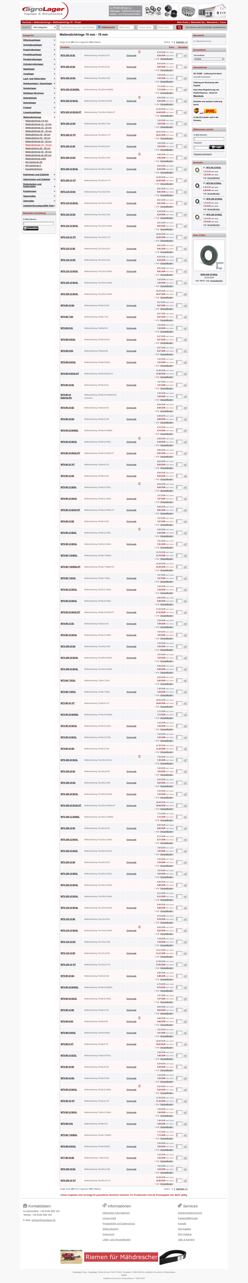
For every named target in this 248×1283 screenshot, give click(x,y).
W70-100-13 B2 (68, 146)
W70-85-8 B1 (67, 328)
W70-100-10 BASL (69, 101)
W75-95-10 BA (67, 1078)
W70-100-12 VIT (68, 135)
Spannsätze (29, 196)
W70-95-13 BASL (69, 635)
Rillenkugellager (31, 40)
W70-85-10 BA (67, 305)
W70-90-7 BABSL (69, 555)
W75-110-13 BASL (69, 930)
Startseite (27, 22)
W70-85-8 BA (67, 351)
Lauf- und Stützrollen (34, 78)
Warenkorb (212, 22)
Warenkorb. (198, 96)
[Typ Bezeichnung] (78, 27)
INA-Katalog (184, 1229)
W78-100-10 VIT (68, 1180)
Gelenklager (29, 102)
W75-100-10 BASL (69, 794)
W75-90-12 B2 (67, 1010)
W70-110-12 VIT (68, 237)
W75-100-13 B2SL (69, 873)
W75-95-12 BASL (69, 1112)
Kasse (223, 22)
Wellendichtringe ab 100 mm (38, 155)
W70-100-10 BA (68, 78)
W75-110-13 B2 (68, 919)
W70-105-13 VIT (68, 180)
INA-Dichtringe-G (33, 165)
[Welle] (126, 27)
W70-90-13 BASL (69, 544)
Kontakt (182, 1223)
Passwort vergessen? (203, 154)
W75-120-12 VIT (68, 964)
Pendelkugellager (32, 54)
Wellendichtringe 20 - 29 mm (38, 128)
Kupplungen (29, 191)
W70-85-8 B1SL (68, 339)
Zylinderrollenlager (33, 64)
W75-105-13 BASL (69, 896)
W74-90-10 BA (67, 748)
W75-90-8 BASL (68, 1033)
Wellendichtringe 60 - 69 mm (38, 141)
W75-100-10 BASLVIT (71, 805)
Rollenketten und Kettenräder (32, 185)
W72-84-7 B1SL (68, 680)
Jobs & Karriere (186, 1239)
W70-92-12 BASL (69, 589)
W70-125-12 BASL (69, 283)
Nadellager (29, 69)
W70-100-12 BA (68, 123)
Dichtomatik (131, 55)
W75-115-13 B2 (68, 953)
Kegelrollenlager (32, 49)
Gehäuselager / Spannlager (37, 83)
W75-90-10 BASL (69, 999)
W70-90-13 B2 (67, 521)
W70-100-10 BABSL (70, 89)
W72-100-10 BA (68, 646)
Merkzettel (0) (197, 22)
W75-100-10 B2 (68, 771)
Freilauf (27, 107)
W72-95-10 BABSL (70, 714)
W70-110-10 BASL (69, 203)
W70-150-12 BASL (69, 294)
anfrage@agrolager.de (43, 1220)
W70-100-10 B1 (68, 55)
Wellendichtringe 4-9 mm (36, 121)
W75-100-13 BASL (69, 885)
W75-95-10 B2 (67, 1067)
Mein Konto (182, 22)
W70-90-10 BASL (69, 442)
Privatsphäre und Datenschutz (119, 1223)
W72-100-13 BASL (69, 669)
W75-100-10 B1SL (69, 760)
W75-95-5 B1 (67, 1124)
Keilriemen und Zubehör (36, 174)
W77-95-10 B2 (67, 1158)
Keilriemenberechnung (190, 1213)
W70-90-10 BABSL (70, 430)
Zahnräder (28, 201)
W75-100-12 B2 (68, 828)
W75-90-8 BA (67, 1021)
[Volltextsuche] (99, 27)
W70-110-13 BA (68, 260)
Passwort (198, 143)
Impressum (109, 1234)
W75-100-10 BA (68, 783)
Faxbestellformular (188, 1218)
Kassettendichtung (33, 169)
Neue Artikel (199, 235)
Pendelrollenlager (32, 59)
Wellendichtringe (42, 22)
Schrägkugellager (32, 45)
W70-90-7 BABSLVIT (70, 567)
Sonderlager (29, 88)
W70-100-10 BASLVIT (71, 112)
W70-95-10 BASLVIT (70, 612)
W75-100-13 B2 (68, 862)
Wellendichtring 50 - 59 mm (37, 138)
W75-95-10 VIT (68, 1101)
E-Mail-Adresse (29, 219)
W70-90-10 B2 (67, 408)
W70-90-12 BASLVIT (70, 510)
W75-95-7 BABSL (69, 1135)
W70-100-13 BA (68, 158)
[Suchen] (179, 27)
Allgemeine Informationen (116, 1213)
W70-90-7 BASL (68, 578)
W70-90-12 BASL (69, 498)
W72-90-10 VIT (68, 703)
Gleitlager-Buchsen (33, 93)
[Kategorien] (44, 27)
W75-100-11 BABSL (70, 817)
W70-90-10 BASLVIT (70, 453)
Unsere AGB (109, 1218)
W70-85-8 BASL (68, 362)
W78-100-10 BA (68, 1169)
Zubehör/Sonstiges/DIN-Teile (38, 205)
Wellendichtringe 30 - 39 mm (38, 131)
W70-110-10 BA (68, 192)
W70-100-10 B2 (68, 67)
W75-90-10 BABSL (70, 987)
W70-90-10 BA (67, 419)
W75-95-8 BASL (68, 1146)
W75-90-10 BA (67, 976)
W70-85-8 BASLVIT (70, 373)
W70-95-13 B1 (67, 623)
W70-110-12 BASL (69, 226)
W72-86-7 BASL (68, 692)
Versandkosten (166, 59)
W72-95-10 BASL (69, 726)
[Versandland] (209, 59)
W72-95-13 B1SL (69, 737)
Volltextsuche (108, 27)
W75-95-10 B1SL (69, 1055)
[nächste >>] (182, 42)
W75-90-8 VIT (67, 1044)
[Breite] (165, 27)
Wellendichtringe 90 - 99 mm (38, 152)
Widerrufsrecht (110, 1229)
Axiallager (28, 73)
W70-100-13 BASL (69, 169)
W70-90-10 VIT (68, 464)
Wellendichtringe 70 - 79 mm (67, 22)
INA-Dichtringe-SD (33, 162)
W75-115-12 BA (68, 942)
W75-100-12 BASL (69, 839)
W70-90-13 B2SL (69, 533)
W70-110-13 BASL (69, 271)
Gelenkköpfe (30, 98)
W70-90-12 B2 (67, 476)
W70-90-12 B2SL (69, 487)
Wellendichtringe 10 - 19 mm (38, 124)
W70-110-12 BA (68, 214)
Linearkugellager (32, 112)
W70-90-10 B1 (67, 385)
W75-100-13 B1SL (69, 851)
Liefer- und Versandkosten (117, 1239)
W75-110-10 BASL (69, 908)
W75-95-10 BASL (69, 1089)
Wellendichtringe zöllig (35, 159)
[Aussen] (145, 27)
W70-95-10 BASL (69, 601)
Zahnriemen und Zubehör (36, 179)
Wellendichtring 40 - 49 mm (37, 134)
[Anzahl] (179, 55)
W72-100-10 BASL (69, 658)
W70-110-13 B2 (68, 248)
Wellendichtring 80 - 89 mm (37, 148)
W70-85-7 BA (67, 317)
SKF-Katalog (185, 1234)
